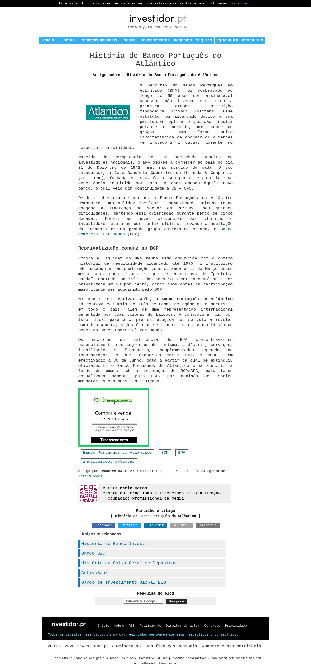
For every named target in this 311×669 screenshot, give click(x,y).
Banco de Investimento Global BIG (123, 582)
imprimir (207, 525)
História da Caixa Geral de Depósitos (129, 563)
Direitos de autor (183, 626)
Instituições (90, 476)
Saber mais (241, 3)
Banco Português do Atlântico (117, 452)
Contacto (212, 626)
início (48, 40)
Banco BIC (93, 553)
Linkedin (155, 525)
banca (130, 40)
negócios (183, 40)
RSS (132, 626)
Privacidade (236, 626)
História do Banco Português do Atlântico (155, 516)
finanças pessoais (99, 40)
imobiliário (252, 40)
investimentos (156, 40)
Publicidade (150, 626)
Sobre (119, 626)
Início (103, 626)
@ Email (181, 525)
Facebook (103, 525)
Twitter (129, 525)
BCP (165, 452)
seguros (204, 40)
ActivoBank (94, 572)
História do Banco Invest (113, 543)
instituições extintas (109, 461)
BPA (181, 452)
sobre (69, 40)
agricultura (227, 40)
